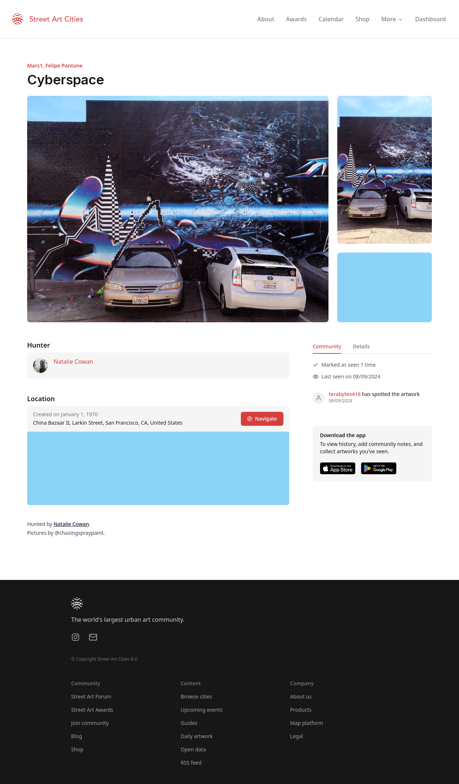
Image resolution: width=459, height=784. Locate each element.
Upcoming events (202, 709)
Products (300, 709)
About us (301, 696)
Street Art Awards (92, 709)
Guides (189, 722)
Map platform (306, 722)
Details (361, 346)
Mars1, (36, 65)
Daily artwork (197, 736)
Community (327, 346)
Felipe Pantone (63, 65)
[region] (384, 287)
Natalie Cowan (73, 361)
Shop (77, 749)
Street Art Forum (91, 696)
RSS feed (191, 762)
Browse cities (196, 696)
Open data (193, 749)
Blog (76, 736)
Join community (90, 722)
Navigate (262, 418)
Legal (296, 736)
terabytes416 (345, 394)
